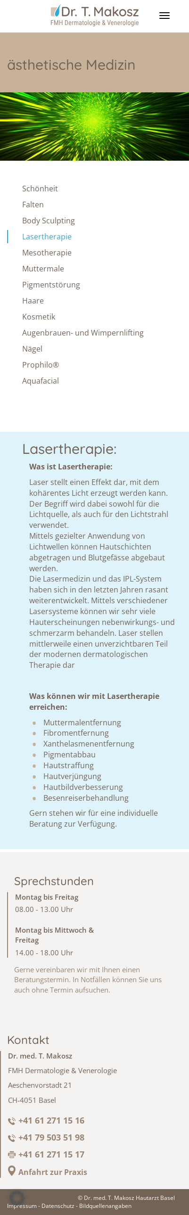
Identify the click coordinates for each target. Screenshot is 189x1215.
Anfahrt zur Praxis (52, 1172)
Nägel (32, 349)
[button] (17, 1198)
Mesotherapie (47, 252)
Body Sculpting (48, 220)
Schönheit (40, 188)
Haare (33, 301)
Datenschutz (57, 1206)
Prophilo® (40, 365)
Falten (33, 204)
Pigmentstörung (51, 284)
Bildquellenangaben (105, 1206)
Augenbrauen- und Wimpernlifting (83, 333)
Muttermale (43, 268)
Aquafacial (40, 381)
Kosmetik (38, 317)
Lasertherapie (47, 236)
